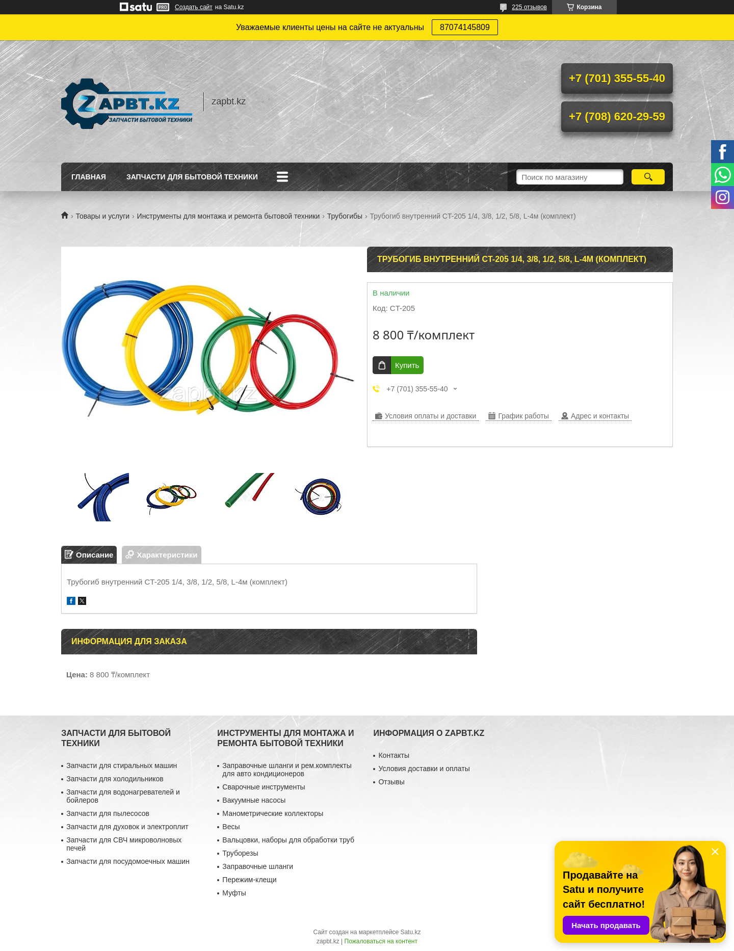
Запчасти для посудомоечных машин (128, 861)
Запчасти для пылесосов (107, 813)
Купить (407, 365)
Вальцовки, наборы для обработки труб (288, 840)
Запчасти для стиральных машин (121, 765)
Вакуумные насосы (253, 800)
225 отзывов (529, 7)
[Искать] (648, 176)
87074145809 (465, 27)
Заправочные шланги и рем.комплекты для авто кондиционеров (286, 769)
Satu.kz (410, 932)
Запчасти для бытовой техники (192, 177)
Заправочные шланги (257, 866)
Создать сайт (194, 7)
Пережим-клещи (249, 880)
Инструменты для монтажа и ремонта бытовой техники (228, 216)
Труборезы (240, 853)
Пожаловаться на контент (381, 941)
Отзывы (391, 782)
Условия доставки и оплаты (423, 768)
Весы (231, 827)
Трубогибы (344, 216)
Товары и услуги (102, 216)
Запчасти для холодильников (114, 779)
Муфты (234, 893)
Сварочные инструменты (263, 787)
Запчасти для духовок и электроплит (127, 827)
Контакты (393, 755)
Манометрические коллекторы (272, 813)
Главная (88, 177)
